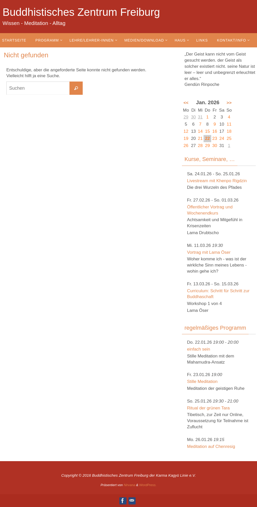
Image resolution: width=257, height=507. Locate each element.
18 (229, 131)
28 (200, 145)
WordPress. (147, 485)
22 (207, 138)
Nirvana (129, 485)
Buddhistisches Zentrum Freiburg (81, 12)
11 (229, 124)
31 (200, 117)
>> (229, 102)
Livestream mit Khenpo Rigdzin (217, 180)
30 (193, 117)
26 (185, 145)
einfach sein (198, 349)
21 (200, 138)
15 (207, 131)
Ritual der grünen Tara (208, 408)
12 (185, 131)
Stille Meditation (202, 381)
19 (185, 138)
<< (186, 102)
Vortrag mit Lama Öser (209, 252)
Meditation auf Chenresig (211, 446)
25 (229, 138)
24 (221, 138)
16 (214, 131)
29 (185, 117)
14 (200, 131)
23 (214, 138)
